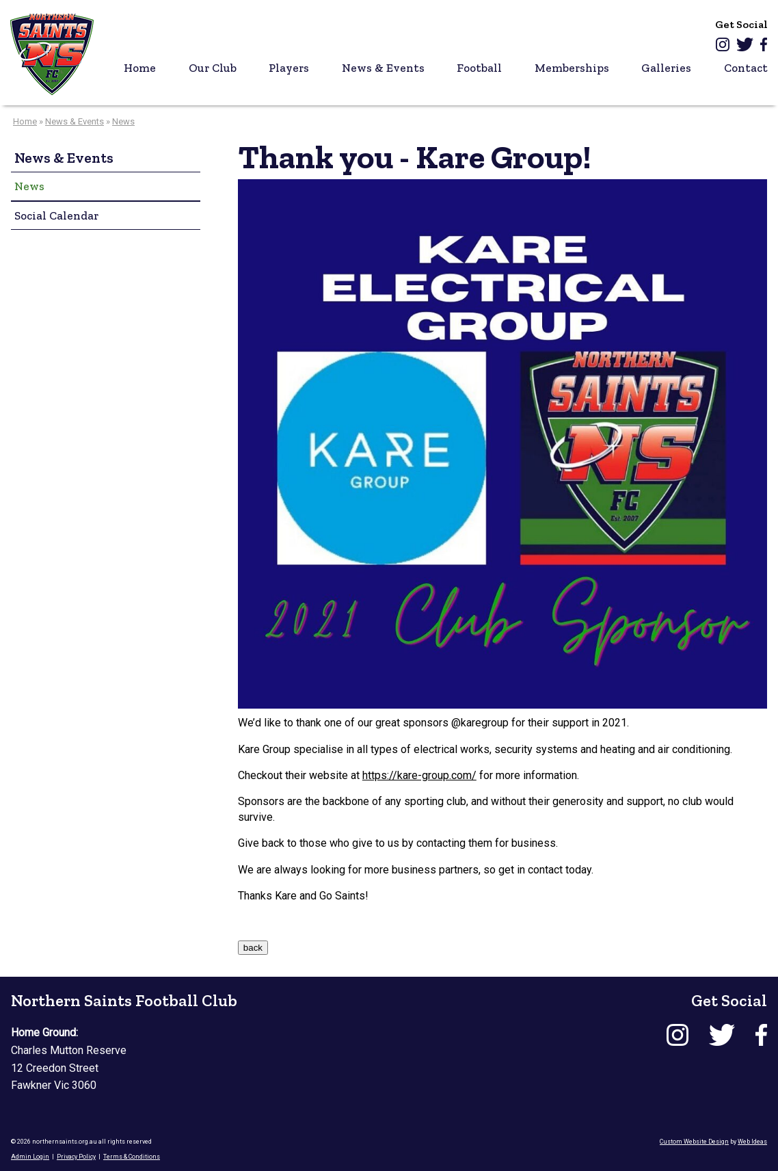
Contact (746, 68)
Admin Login (30, 1156)
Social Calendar (56, 215)
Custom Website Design (694, 1141)
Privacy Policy (76, 1156)
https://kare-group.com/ (419, 775)
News (123, 121)
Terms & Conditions (131, 1156)
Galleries (666, 68)
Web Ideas (752, 1141)
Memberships (572, 68)
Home (140, 68)
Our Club (213, 68)
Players (289, 68)
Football (479, 68)
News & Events (383, 68)
